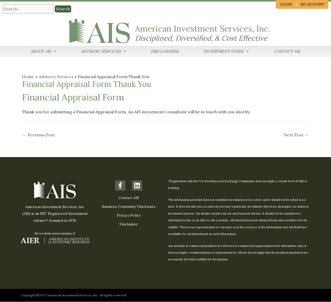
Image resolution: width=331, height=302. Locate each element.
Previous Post (38, 134)
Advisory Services (103, 52)
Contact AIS (287, 51)
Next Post (296, 134)
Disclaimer (128, 224)
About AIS (43, 52)
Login (286, 4)
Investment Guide (226, 52)
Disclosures (165, 51)
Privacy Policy (129, 215)
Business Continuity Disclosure (129, 206)
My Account (312, 4)
